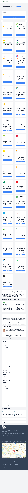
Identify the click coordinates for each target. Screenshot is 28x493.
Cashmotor (4, 382)
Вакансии (3, 467)
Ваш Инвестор (5, 349)
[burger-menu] (25, 1)
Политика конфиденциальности (7, 464)
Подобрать (14, 17)
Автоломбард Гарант (5, 305)
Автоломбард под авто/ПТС (20, 20)
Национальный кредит (6, 366)
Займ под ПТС (6, 20)
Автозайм (4, 341)
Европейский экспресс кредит (18, 305)
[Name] (25, 4)
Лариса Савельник (9, 329)
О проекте (16, 464)
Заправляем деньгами (6, 390)
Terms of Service (4, 431)
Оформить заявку (20, 66)
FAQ (20, 464)
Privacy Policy (23, 430)
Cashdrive (4, 374)
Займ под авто (12, 20)
